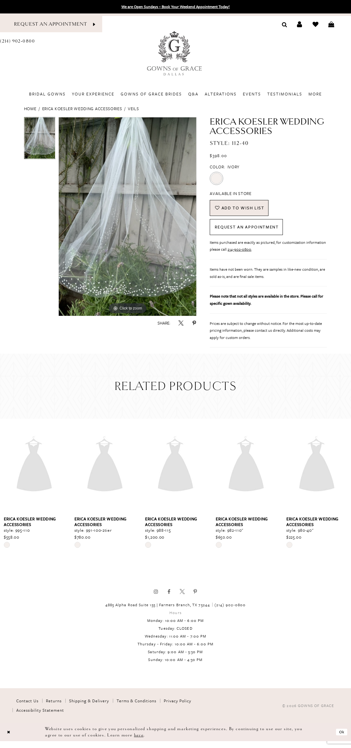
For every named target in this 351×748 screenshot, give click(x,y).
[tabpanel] (40, 139)
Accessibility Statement (40, 717)
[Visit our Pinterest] (195, 598)
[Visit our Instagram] (155, 598)
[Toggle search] (284, 24)
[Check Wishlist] (315, 24)
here (138, 742)
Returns (54, 708)
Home (30, 108)
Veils (133, 108)
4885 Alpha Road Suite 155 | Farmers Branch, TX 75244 (157, 612)
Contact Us (27, 708)
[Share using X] (180, 322)
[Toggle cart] (331, 24)
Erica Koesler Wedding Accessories (82, 108)
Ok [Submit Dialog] (340, 738)
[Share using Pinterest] (194, 322)
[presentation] (34, 472)
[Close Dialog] (9, 738)
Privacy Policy (177, 708)
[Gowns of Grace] (175, 54)
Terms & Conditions (136, 708)
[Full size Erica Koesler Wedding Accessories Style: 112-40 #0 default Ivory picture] (127, 216)
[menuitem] (47, 94)
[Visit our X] (182, 598)
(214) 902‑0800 (230, 612)
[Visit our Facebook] (169, 598)
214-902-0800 (239, 256)
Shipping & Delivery (89, 708)
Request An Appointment (254, 232)
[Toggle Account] (300, 24)
